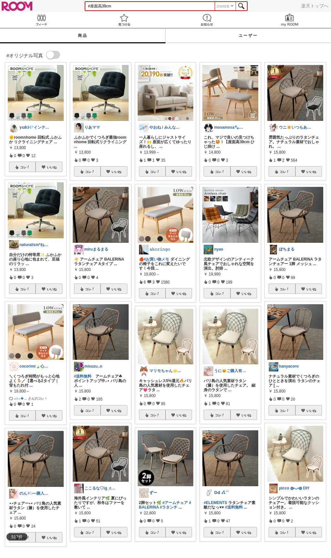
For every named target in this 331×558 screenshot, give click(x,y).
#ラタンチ (169, 507)
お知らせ (207, 20)
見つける (124, 20)
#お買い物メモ (156, 259)
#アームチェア (175, 502)
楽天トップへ (314, 5)
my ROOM (289, 20)
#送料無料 (83, 376)
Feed (41, 20)
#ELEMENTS (215, 502)
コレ (25, 167)
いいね (52, 167)
